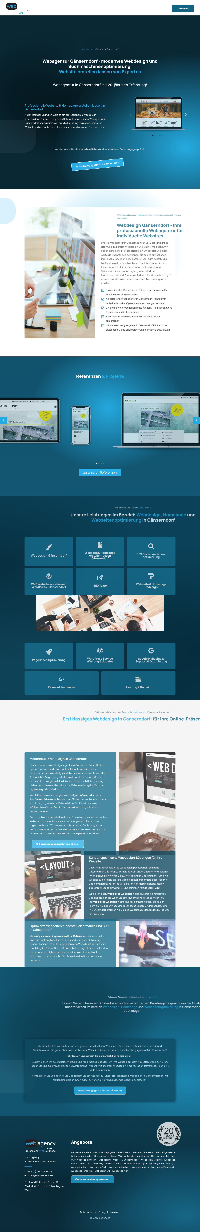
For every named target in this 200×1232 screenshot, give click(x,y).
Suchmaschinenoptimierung (130, 1148)
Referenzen (122, 8)
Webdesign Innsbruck (82, 1155)
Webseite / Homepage (91, 8)
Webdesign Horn (79, 1151)
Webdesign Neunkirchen (136, 1140)
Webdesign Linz (102, 1155)
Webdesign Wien (164, 1136)
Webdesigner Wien (108, 1144)
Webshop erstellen (143, 1136)
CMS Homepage (130, 1144)
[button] (3, 404)
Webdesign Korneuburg (160, 1148)
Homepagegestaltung (162, 1140)
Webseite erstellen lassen (84, 1136)
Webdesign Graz (140, 1151)
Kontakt (137, 8)
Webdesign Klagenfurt (162, 1151)
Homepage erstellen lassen (115, 1136)
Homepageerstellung (105, 1140)
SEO (110, 8)
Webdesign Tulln (98, 1151)
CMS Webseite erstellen (83, 1144)
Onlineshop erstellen (81, 1140)
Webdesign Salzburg (119, 1151)
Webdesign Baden (102, 1148)
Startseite (68, 8)
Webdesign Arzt (120, 1155)
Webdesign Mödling (151, 1144)
